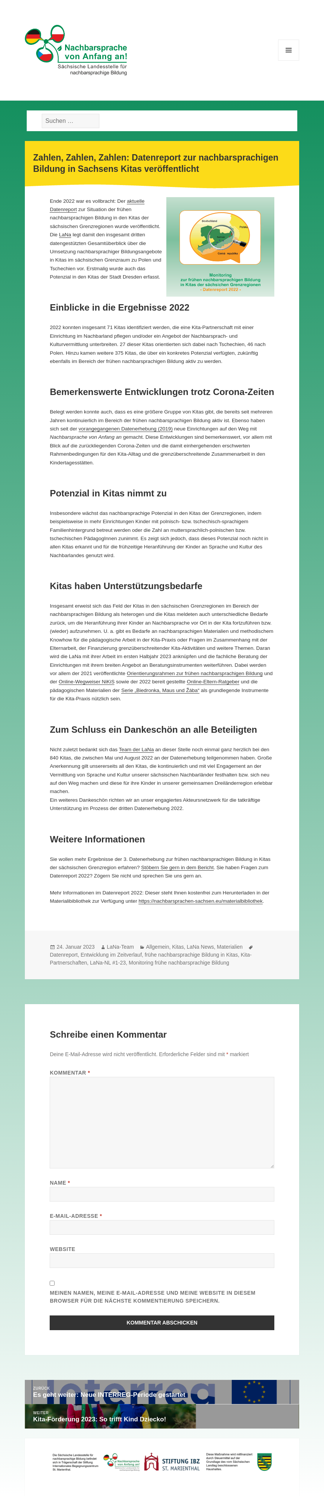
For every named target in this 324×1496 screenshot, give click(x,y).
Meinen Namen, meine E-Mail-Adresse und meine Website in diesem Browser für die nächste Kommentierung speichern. (153, 1297)
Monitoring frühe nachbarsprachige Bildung (179, 963)
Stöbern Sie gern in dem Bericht (177, 867)
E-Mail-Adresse (76, 1216)
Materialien (229, 947)
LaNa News (200, 947)
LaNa (65, 234)
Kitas (178, 947)
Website (62, 1249)
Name (60, 1183)
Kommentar (70, 1073)
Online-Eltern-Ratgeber (213, 681)
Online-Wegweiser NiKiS (87, 681)
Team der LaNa (136, 749)
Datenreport (64, 955)
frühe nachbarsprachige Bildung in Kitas (191, 955)
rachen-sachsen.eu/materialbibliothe (219, 901)
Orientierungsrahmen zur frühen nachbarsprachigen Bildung (195, 673)
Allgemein (157, 947)
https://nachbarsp (158, 901)
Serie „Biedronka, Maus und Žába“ (160, 690)
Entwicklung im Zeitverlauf (111, 955)
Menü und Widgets (288, 60)
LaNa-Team (120, 947)
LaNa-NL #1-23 (108, 963)
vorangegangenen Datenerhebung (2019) (126, 429)
